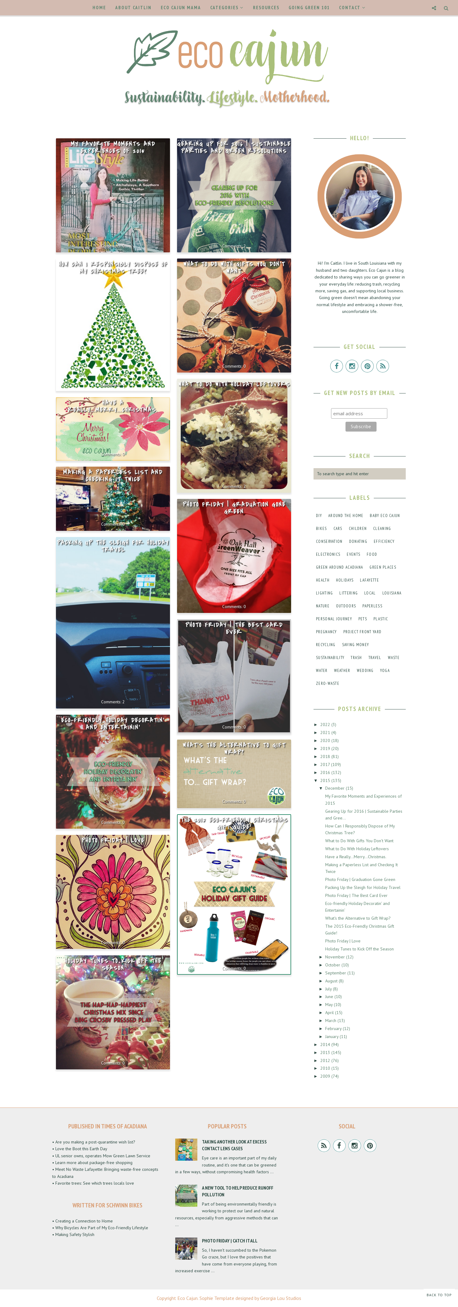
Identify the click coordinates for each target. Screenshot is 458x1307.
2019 (325, 748)
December (335, 788)
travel (375, 657)
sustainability (330, 657)
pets (362, 619)
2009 (325, 1076)
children (358, 528)
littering (348, 593)
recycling (326, 644)
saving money (355, 644)
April (330, 1012)
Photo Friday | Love (112, 840)
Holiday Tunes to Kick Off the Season (113, 965)
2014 (325, 1044)
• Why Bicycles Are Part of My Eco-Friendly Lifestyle (100, 1227)
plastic (380, 619)
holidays (344, 580)
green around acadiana (339, 567)
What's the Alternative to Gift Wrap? (234, 749)
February (334, 1028)
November (335, 957)
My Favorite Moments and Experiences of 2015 (113, 148)
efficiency (384, 541)
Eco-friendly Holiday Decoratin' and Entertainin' (112, 724)
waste (394, 657)
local (370, 593)
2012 (325, 1060)
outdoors (346, 606)
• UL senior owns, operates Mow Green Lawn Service (101, 1156)
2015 (325, 780)
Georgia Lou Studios (280, 1298)
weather (342, 670)
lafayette (369, 580)
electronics (328, 554)
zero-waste (327, 683)
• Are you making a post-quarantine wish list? (93, 1142)
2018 (325, 756)
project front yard (362, 631)
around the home (346, 515)
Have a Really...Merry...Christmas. (113, 406)
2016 (325, 772)
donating (358, 541)
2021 (325, 732)
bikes (321, 528)
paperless (372, 606)
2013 (325, 1052)
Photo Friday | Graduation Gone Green (234, 508)
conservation (329, 541)
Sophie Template (216, 1298)
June (329, 996)
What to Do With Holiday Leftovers (234, 384)
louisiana (392, 593)
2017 (325, 764)
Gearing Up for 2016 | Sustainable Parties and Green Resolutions (234, 148)
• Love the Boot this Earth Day (79, 1148)
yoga (385, 670)
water (322, 670)
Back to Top (439, 1295)
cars (338, 528)
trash (356, 657)
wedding (365, 670)
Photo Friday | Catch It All (230, 1241)
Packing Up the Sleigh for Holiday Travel (113, 546)
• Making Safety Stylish (73, 1234)
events (353, 554)
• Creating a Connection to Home (82, 1221)
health (323, 580)
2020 (325, 740)
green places (382, 567)
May (329, 1004)
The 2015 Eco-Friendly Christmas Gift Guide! (234, 823)
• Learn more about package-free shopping (92, 1162)
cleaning (382, 528)
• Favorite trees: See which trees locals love (93, 1183)
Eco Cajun (187, 1298)
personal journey (334, 619)
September (336, 973)
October (333, 965)
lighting (324, 593)
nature (323, 606)
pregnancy (326, 631)
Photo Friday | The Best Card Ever (234, 629)
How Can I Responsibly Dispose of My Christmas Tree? (113, 268)
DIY (319, 515)
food (372, 554)
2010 (325, 1068)
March (331, 1020)
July (329, 989)
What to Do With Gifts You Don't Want (234, 268)
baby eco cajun (385, 515)
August (332, 981)
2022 (325, 724)
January (332, 1036)
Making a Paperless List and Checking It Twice (113, 476)
